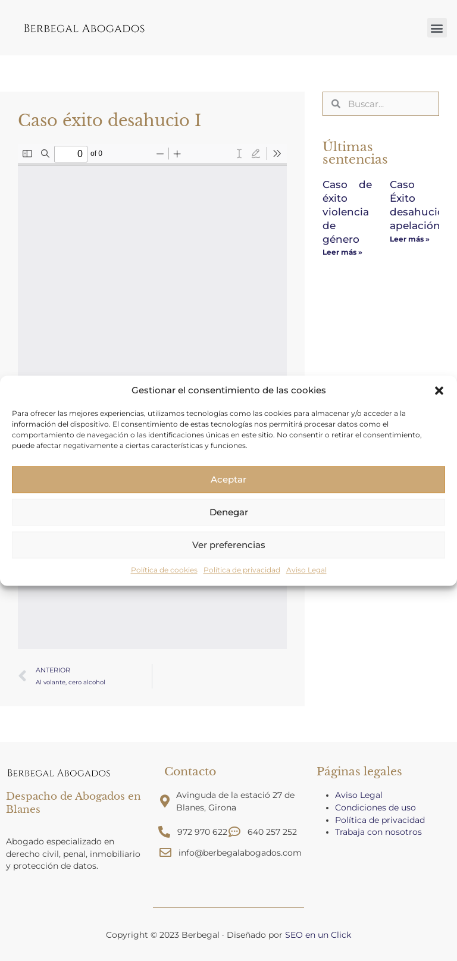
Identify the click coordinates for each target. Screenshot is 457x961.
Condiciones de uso (375, 807)
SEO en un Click (318, 935)
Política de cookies (164, 570)
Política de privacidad (242, 570)
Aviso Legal (306, 570)
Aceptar (228, 479)
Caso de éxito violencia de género (347, 211)
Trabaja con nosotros (379, 832)
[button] (439, 390)
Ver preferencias (228, 544)
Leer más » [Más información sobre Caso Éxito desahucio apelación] (410, 236)
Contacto (190, 771)
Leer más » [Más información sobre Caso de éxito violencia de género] (342, 249)
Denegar (228, 512)
